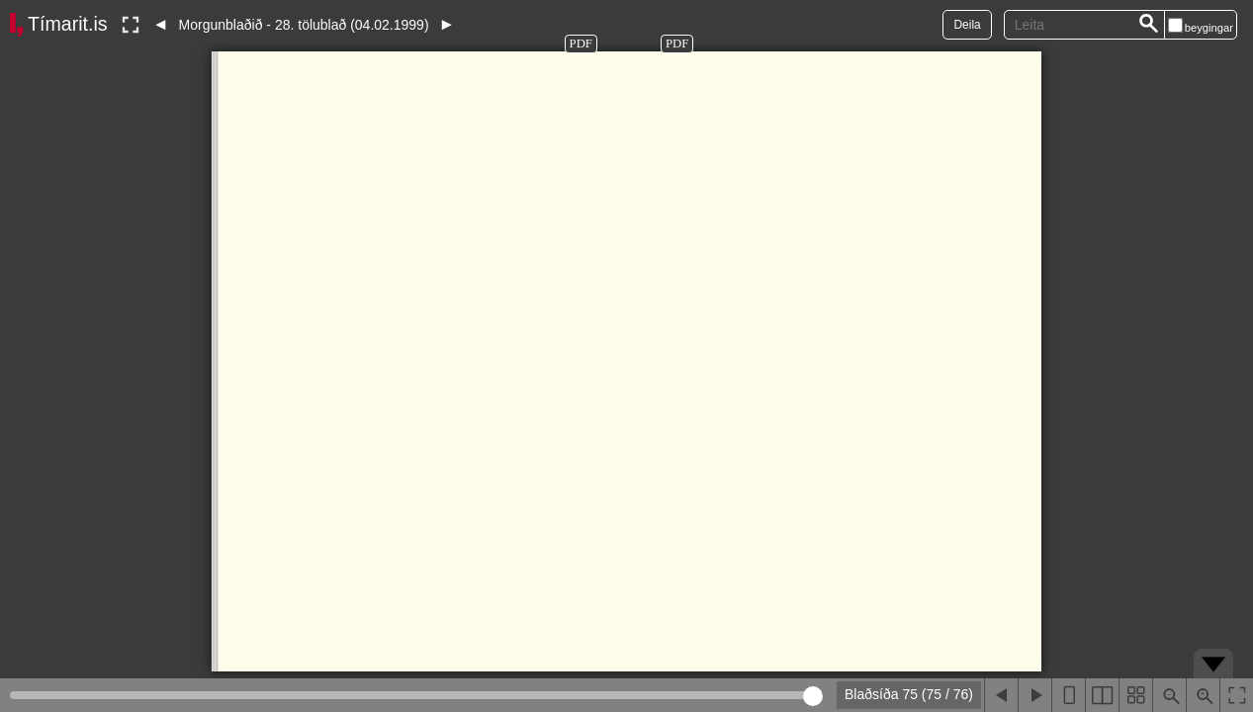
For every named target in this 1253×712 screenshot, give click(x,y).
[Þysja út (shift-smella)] (1169, 695)
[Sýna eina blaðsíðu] (1068, 695)
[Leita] (1149, 25)
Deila (966, 25)
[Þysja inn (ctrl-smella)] (1202, 695)
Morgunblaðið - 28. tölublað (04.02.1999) (304, 25)
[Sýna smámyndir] (1135, 695)
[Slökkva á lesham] (130, 25)
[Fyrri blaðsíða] (1001, 695)
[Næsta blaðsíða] (1034, 695)
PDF (581, 43)
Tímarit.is (68, 24)
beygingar (1209, 28)
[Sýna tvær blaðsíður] (1102, 695)
